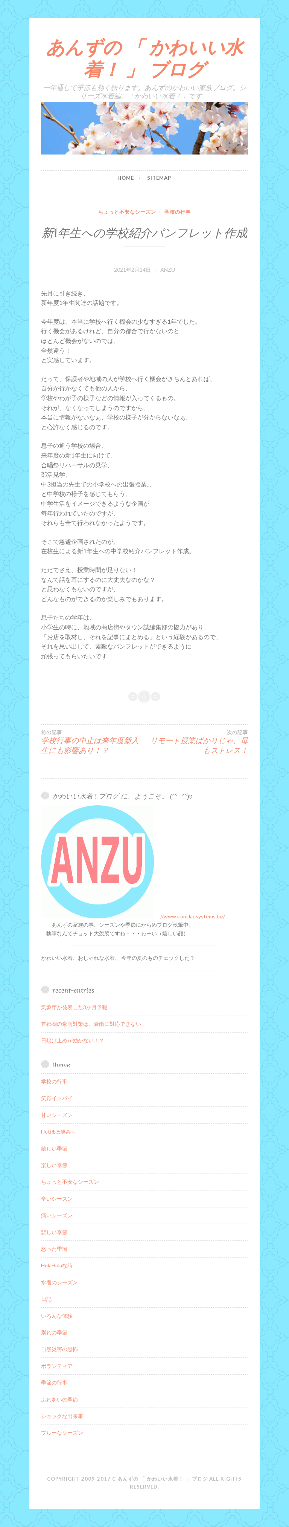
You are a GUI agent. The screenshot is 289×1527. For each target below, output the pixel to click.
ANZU (167, 269)
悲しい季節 (54, 1232)
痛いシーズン (57, 1215)
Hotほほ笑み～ (58, 1131)
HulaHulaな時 (57, 1265)
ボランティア (57, 1366)
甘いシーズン (57, 1115)
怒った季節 (54, 1248)
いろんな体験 (57, 1316)
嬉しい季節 (54, 1148)
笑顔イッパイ (57, 1098)
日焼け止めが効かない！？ (72, 1040)
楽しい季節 (54, 1165)
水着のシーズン (59, 1282)
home (125, 178)
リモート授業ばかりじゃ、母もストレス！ (196, 742)
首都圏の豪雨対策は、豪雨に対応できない (91, 1024)
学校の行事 (177, 212)
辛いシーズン (57, 1198)
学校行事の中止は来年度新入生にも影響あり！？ (92, 742)
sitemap (159, 178)
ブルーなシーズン (62, 1432)
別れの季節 (54, 1332)
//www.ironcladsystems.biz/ (192, 916)
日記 (46, 1299)
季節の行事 (54, 1382)
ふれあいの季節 (59, 1399)
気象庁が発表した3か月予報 (74, 1007)
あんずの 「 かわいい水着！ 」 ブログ (144, 58)
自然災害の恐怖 (59, 1349)
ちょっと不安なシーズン (127, 212)
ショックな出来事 (62, 1416)
